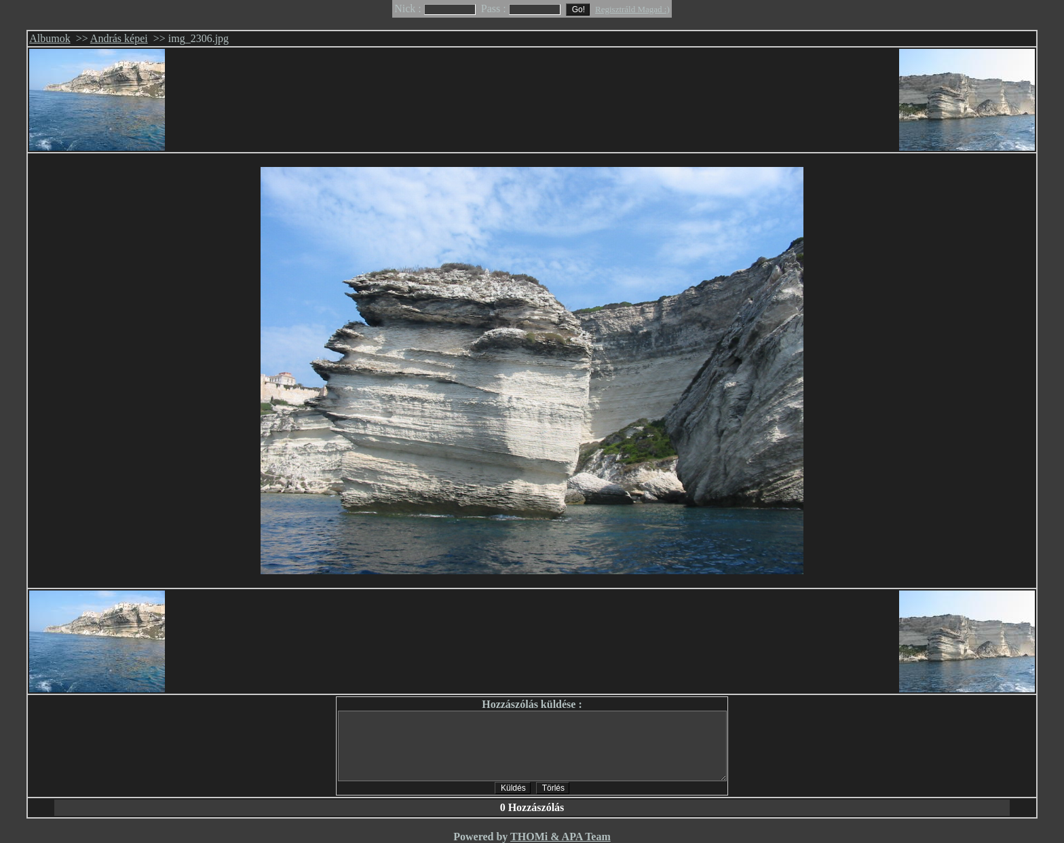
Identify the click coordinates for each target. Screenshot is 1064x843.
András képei (119, 38)
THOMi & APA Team (560, 836)
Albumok (49, 38)
